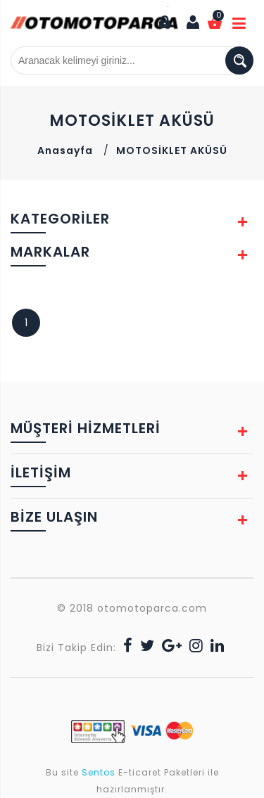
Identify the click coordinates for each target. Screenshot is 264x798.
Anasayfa (65, 150)
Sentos (98, 772)
